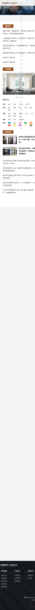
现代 (9, 113)
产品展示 (17, 575)
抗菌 (9, 119)
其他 (9, 110)
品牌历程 (4, 581)
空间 (4, 107)
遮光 (14, 119)
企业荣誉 (4, 584)
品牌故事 (4, 578)
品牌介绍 (4, 575)
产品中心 (21, 31)
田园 (9, 116)
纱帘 (14, 104)
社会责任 (21, 77)
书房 (25, 107)
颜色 (4, 123)
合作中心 (21, 47)
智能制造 (4, 587)
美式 (14, 116)
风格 (4, 113)
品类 (4, 104)
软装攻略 (17, 581)
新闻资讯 (21, 62)
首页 (21, 5)
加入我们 (21, 92)
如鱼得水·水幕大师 (9, 57)
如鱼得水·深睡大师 (9, 62)
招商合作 (31, 575)
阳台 (31, 107)
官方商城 (21, 107)
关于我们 (21, 16)
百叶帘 (27, 104)
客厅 (9, 107)
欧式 (26, 113)
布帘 (9, 104)
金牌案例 (17, 578)
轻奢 (14, 113)
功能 (4, 119)
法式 (32, 113)
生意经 (30, 578)
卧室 (14, 107)
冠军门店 (21, 122)
